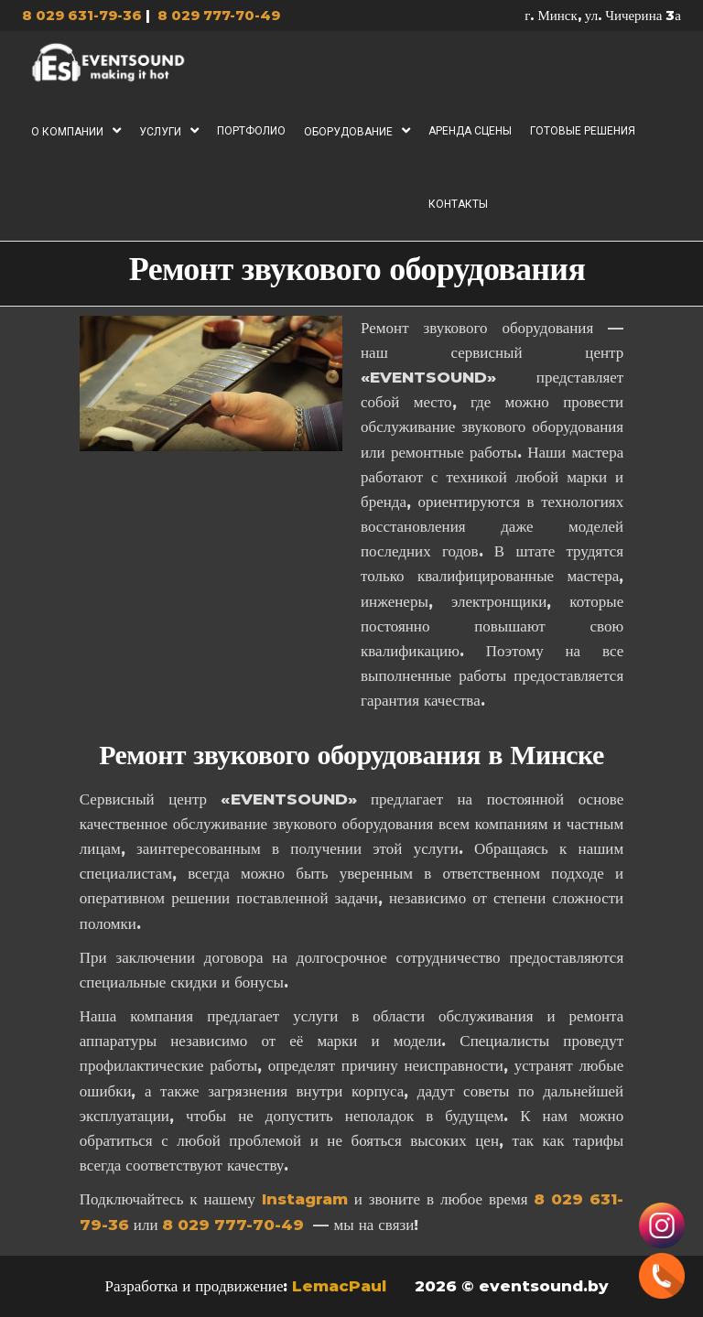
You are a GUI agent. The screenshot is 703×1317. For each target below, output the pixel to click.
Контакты (458, 204)
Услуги (160, 131)
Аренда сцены (470, 130)
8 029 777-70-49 (219, 15)
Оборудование (348, 131)
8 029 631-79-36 (82, 15)
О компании (67, 131)
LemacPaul (341, 1286)
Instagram (305, 1199)
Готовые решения (582, 130)
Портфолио (251, 130)
